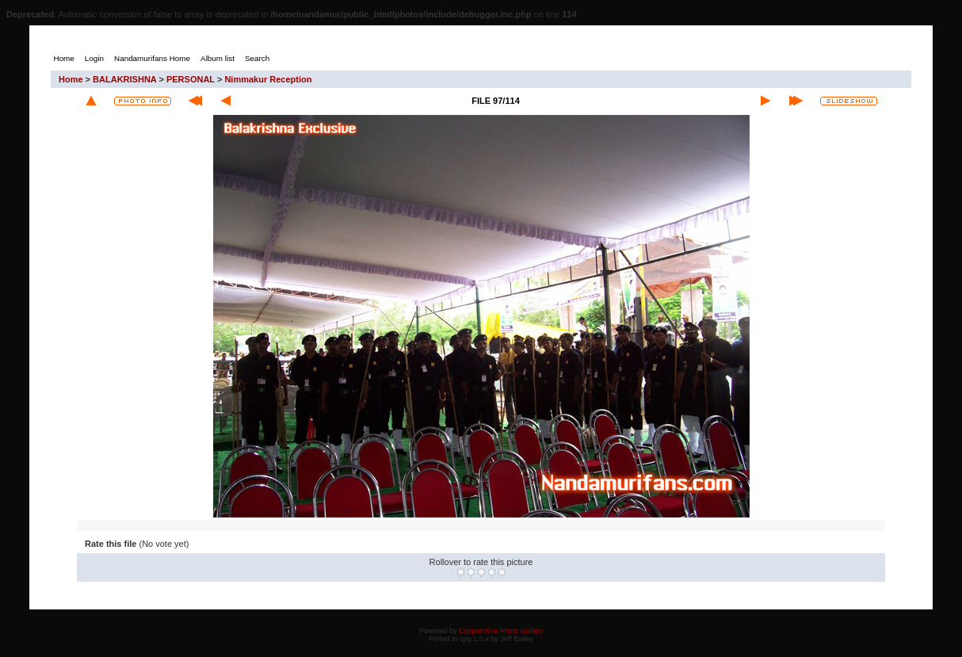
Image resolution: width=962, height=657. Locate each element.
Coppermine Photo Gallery (501, 631)
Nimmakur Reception (267, 79)
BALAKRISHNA (124, 79)
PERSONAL (190, 79)
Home (71, 79)
